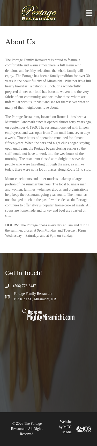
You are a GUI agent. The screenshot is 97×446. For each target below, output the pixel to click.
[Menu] (89, 13)
